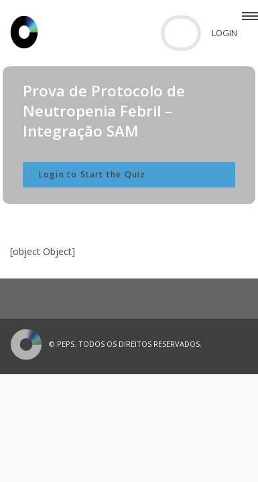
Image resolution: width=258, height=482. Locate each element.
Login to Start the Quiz (92, 174)
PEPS (65, 344)
